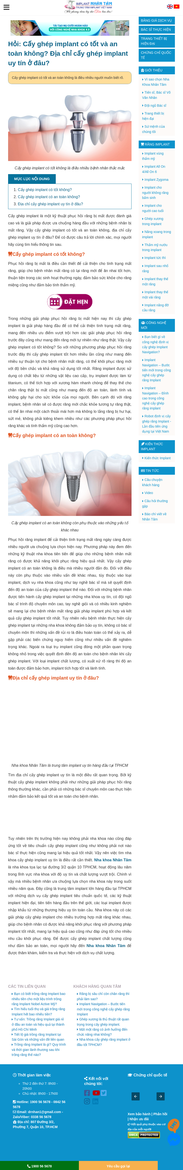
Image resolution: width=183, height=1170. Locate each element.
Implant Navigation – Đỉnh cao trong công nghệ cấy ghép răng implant (155, 398)
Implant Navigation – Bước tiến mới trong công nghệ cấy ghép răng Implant (103, 1009)
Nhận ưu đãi (139, 1119)
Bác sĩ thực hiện (156, 29)
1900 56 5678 (40, 1102)
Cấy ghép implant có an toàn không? (49, 197)
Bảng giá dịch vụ (156, 20)
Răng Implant (155, 144)
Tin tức (150, 471)
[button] (7, 7)
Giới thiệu (152, 70)
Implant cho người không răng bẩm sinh (155, 193)
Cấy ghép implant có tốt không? (45, 190)
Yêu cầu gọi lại (118, 1166)
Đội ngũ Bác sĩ (155, 105)
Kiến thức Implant (158, 458)
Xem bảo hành (139, 1114)
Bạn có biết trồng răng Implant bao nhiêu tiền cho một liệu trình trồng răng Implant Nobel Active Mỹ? (38, 999)
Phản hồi (160, 1114)
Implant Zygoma (156, 180)
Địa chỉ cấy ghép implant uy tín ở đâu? (50, 204)
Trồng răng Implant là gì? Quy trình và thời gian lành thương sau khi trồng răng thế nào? (39, 1050)
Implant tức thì (155, 258)
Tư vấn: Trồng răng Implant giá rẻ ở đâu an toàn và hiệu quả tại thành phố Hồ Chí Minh (38, 1024)
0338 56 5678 (41, 1117)
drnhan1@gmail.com (44, 1112)
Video (149, 493)
